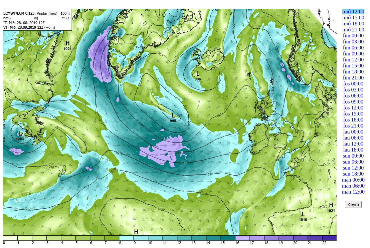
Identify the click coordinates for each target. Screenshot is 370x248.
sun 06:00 (353, 162)
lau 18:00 (353, 150)
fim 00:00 (353, 35)
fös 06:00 (353, 95)
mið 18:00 (353, 23)
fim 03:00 (353, 41)
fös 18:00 (353, 119)
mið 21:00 (353, 29)
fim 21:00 (353, 77)
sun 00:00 (353, 156)
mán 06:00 (353, 186)
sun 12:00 (353, 168)
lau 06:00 (353, 138)
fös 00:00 (353, 83)
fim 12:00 (353, 59)
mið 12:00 (353, 11)
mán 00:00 (353, 180)
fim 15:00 (353, 65)
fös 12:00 (353, 107)
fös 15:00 (353, 113)
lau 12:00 (353, 144)
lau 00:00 (353, 132)
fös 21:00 (353, 126)
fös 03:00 (353, 89)
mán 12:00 (353, 192)
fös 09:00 (353, 101)
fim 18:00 (353, 71)
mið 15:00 (353, 17)
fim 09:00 (353, 53)
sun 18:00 (353, 174)
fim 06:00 (353, 47)
